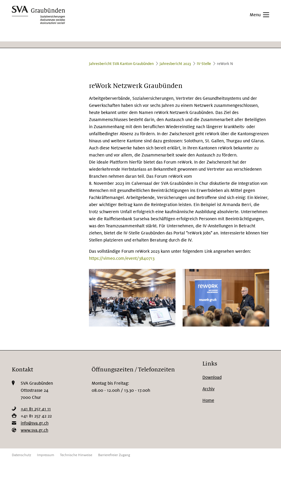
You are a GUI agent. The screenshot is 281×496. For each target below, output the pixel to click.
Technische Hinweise (76, 455)
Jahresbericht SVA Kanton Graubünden (121, 64)
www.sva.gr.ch (34, 430)
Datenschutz (21, 455)
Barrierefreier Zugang (114, 455)
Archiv (208, 388)
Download (212, 377)
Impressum (45, 455)
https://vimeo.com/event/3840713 (122, 258)
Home (208, 400)
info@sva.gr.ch (34, 423)
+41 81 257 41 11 (36, 409)
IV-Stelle (204, 64)
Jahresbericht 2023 (175, 64)
